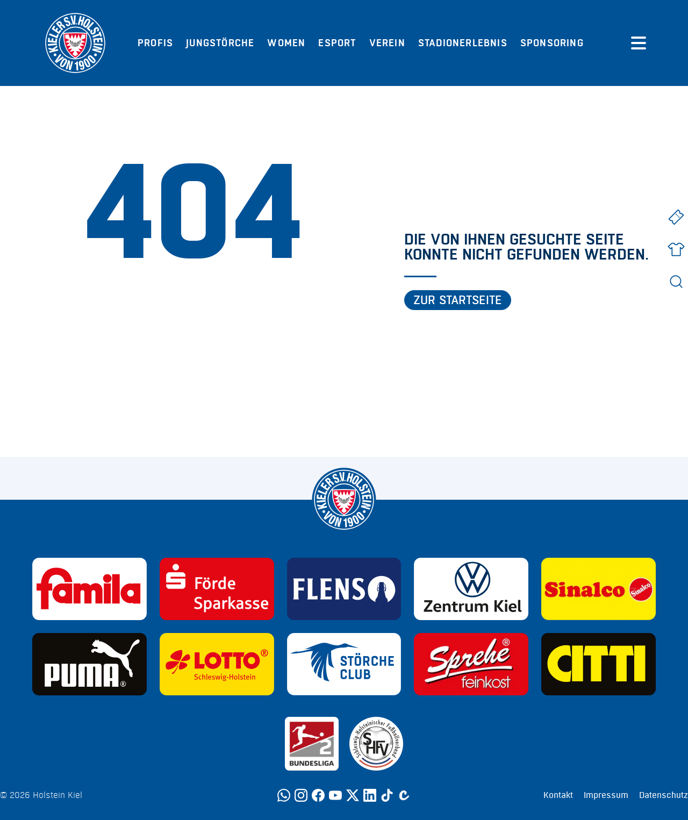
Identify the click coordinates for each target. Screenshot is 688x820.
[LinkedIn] (369, 795)
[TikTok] (387, 795)
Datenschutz (663, 795)
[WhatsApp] (283, 795)
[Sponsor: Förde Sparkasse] (217, 589)
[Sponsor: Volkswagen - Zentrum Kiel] (471, 589)
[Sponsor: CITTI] (598, 664)
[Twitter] (352, 795)
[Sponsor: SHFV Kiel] (376, 744)
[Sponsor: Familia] (89, 589)
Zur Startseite (457, 300)
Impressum (606, 795)
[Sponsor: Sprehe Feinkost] (471, 664)
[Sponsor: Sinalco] (598, 589)
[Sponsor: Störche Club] (344, 664)
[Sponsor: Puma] (89, 664)
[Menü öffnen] (638, 43)
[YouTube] (335, 795)
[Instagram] (301, 795)
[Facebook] (318, 795)
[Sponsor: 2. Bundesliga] (312, 744)
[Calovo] (404, 795)
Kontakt (558, 795)
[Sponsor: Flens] (344, 589)
